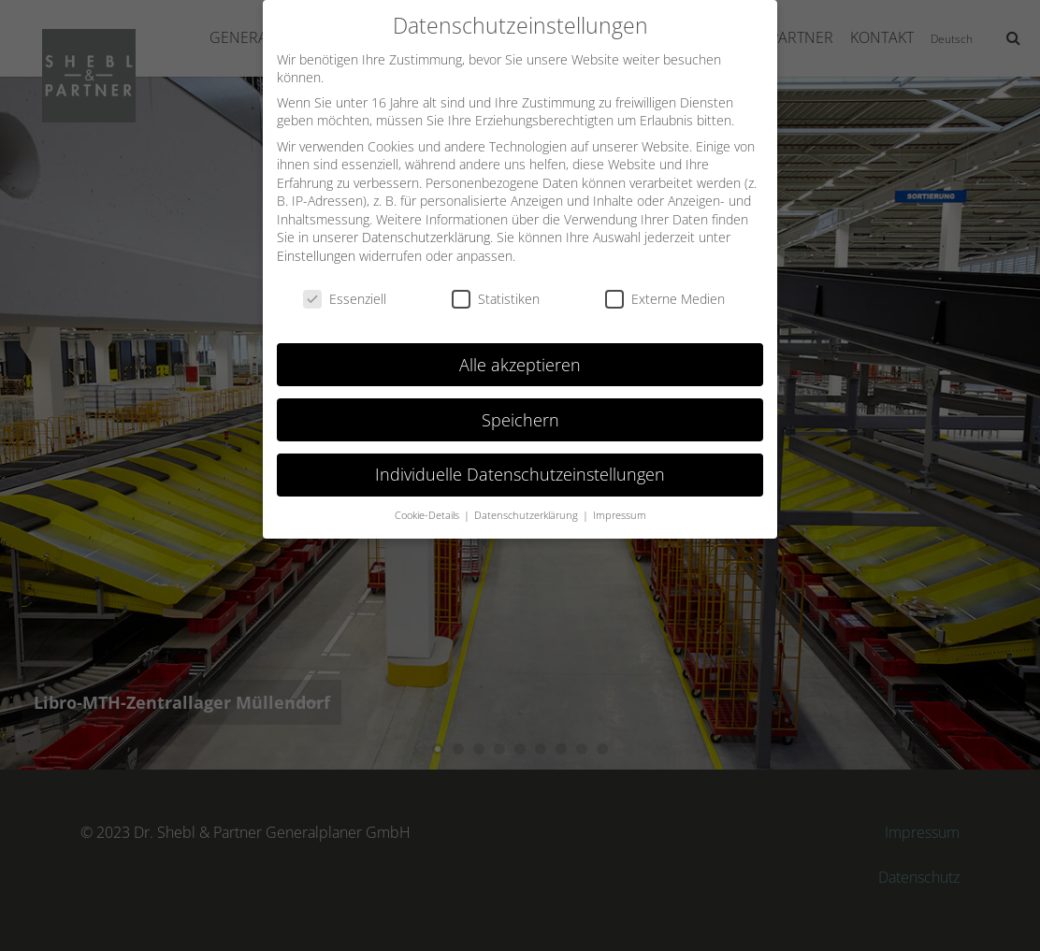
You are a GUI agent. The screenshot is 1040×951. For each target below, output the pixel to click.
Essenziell (344, 291)
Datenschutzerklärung (426, 230)
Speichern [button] (520, 412)
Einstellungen (316, 248)
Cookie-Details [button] (428, 508)
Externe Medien (665, 291)
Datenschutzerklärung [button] (527, 508)
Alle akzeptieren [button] (520, 357)
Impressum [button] (619, 508)
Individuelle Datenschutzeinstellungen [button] (520, 467)
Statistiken (496, 291)
